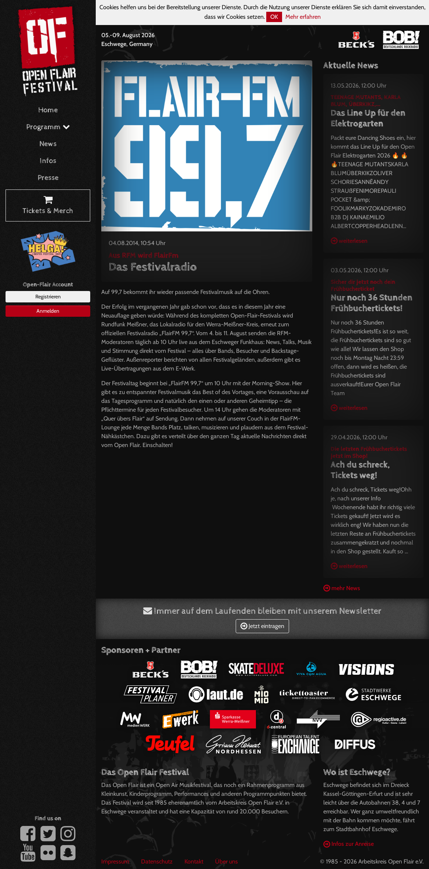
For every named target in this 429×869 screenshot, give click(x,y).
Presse (48, 178)
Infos (48, 161)
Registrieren (48, 296)
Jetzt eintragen (262, 626)
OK (274, 16)
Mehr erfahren (303, 16)
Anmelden (47, 311)
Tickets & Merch (47, 205)
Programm (48, 127)
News (48, 144)
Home (48, 110)
